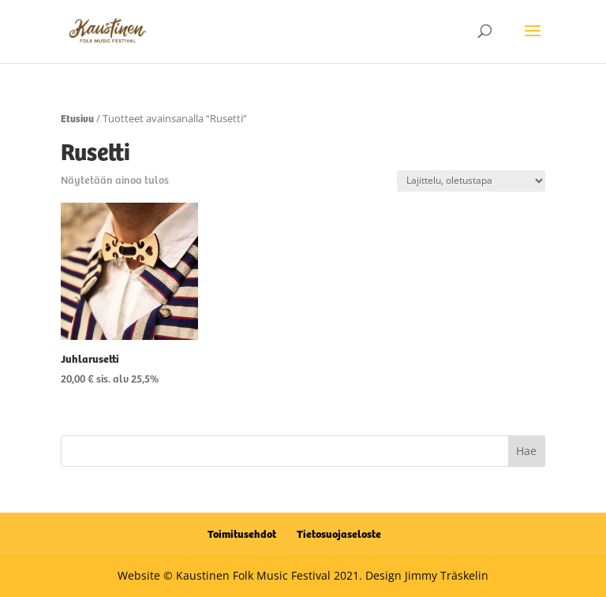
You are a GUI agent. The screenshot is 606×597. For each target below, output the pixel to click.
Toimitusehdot (242, 533)
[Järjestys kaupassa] (471, 181)
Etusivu (77, 117)
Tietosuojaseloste (339, 533)
